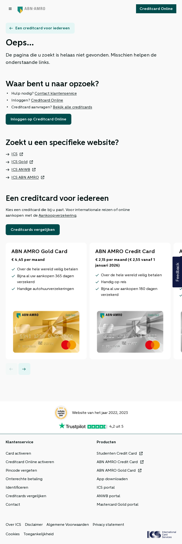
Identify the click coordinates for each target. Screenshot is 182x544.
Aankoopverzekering (57, 215)
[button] (177, 272)
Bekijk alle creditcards (72, 107)
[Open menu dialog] (11, 9)
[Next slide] (24, 369)
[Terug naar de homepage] (31, 8)
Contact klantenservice (56, 93)
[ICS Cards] (161, 534)
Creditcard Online (47, 100)
